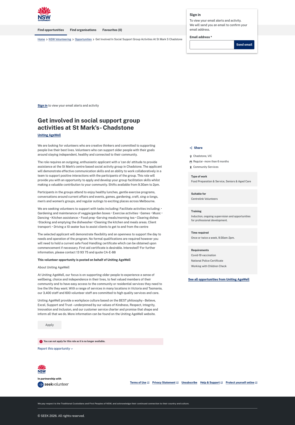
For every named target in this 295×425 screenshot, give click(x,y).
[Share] (196, 147)
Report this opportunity (55, 348)
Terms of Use (139, 382)
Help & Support (211, 382)
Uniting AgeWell (49, 135)
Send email (244, 44)
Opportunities (83, 39)
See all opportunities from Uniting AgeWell (218, 279)
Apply (49, 325)
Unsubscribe (189, 382)
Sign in (42, 105)
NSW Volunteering (60, 39)
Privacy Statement (165, 382)
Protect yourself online (241, 382)
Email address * (201, 37)
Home (41, 39)
